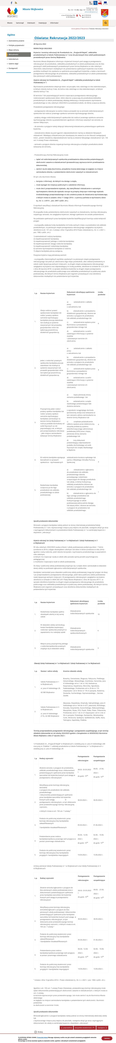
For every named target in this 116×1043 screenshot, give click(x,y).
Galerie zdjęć (13, 64)
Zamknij (106, 1038)
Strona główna (75, 29)
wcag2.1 (91, 3)
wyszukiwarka (105, 23)
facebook (12, 3)
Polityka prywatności (16, 45)
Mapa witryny (14, 50)
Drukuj (40, 1032)
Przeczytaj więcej (42, 1037)
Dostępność (13, 68)
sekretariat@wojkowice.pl (91, 12)
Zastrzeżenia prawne (16, 41)
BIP (100, 3)
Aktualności (84, 29)
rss (16, 3)
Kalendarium (13, 59)
